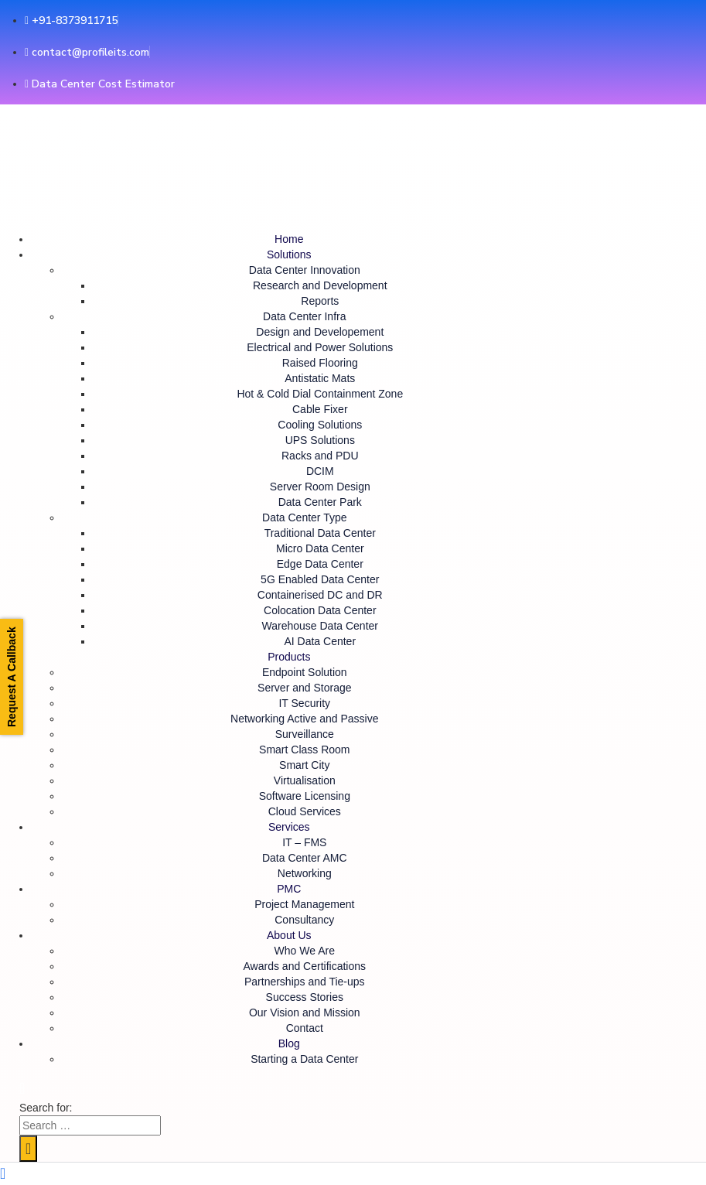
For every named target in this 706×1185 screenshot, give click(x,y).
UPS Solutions (320, 440)
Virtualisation (305, 780)
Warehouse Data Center (320, 626)
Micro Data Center (320, 548)
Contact (304, 1028)
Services (289, 827)
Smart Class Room (304, 749)
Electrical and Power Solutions (320, 347)
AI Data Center (320, 641)
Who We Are (305, 950)
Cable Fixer (320, 409)
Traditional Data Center (320, 533)
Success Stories (304, 997)
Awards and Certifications (305, 966)
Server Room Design (320, 486)
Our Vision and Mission (304, 1012)
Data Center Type (304, 517)
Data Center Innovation (304, 270)
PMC (289, 889)
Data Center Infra (304, 316)
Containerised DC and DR (320, 595)
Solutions (289, 254)
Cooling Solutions (320, 424)
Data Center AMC (304, 858)
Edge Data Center (320, 564)
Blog (289, 1043)
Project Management (304, 904)
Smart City (304, 765)
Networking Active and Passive (304, 718)
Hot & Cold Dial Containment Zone (320, 394)
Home (289, 239)
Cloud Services (304, 811)
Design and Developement (320, 332)
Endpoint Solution (304, 672)
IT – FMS (304, 842)
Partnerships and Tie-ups (304, 981)
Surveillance (304, 734)
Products (289, 657)
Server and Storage (304, 687)
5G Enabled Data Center (320, 579)
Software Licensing (304, 796)
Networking (305, 873)
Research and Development (320, 285)
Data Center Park (320, 502)
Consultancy (304, 920)
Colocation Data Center (320, 610)
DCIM (320, 471)
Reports (320, 301)
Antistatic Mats (320, 378)
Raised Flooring (320, 363)
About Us (289, 935)
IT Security (304, 703)
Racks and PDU (320, 455)
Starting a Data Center (304, 1059)
